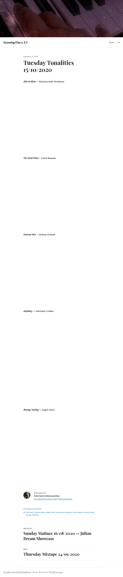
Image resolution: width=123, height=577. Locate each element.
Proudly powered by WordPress (16, 572)
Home (111, 42)
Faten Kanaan (78, 512)
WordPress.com (55, 572)
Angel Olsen (50, 512)
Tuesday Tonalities (32, 515)
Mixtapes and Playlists (33, 509)
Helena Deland (88, 512)
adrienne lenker (39, 512)
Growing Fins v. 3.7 (15, 42)
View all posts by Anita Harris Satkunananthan (53, 499)
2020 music (29, 512)
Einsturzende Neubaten (63, 512)
